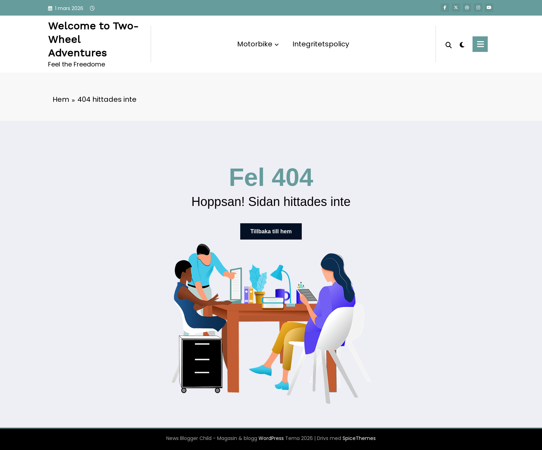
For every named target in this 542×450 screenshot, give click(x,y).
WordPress (271, 438)
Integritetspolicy (320, 44)
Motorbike (258, 44)
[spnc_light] (462, 44)
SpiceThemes (359, 438)
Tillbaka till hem (271, 231)
